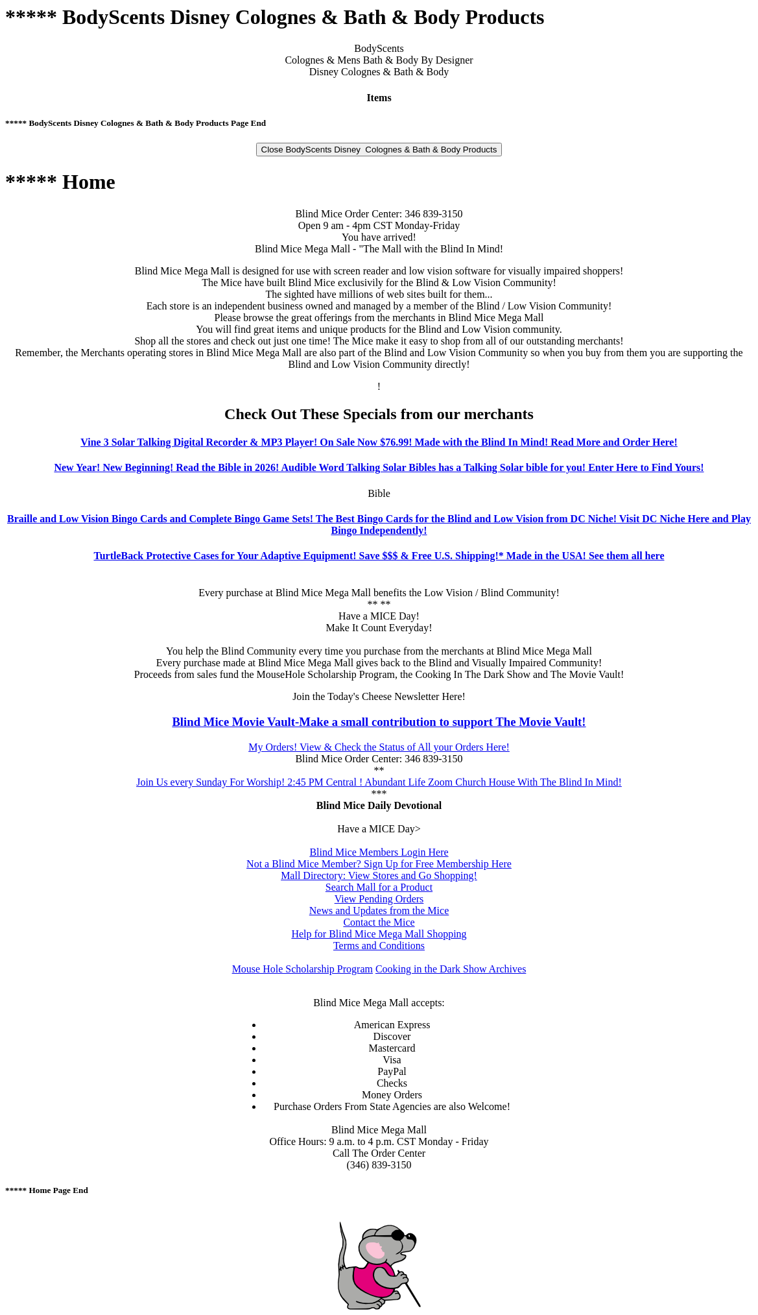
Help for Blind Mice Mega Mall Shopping (378, 933)
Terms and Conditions (379, 945)
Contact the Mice (378, 922)
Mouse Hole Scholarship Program (302, 968)
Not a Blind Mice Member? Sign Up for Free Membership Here (379, 863)
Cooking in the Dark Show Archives (450, 968)
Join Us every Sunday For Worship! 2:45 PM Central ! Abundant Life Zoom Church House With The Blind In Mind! (379, 782)
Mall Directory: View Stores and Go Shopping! (379, 875)
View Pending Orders (379, 898)
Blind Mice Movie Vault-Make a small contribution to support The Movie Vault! (379, 722)
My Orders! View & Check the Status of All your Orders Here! (379, 747)
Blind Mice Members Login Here (378, 852)
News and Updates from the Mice (379, 910)
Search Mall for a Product (379, 887)
